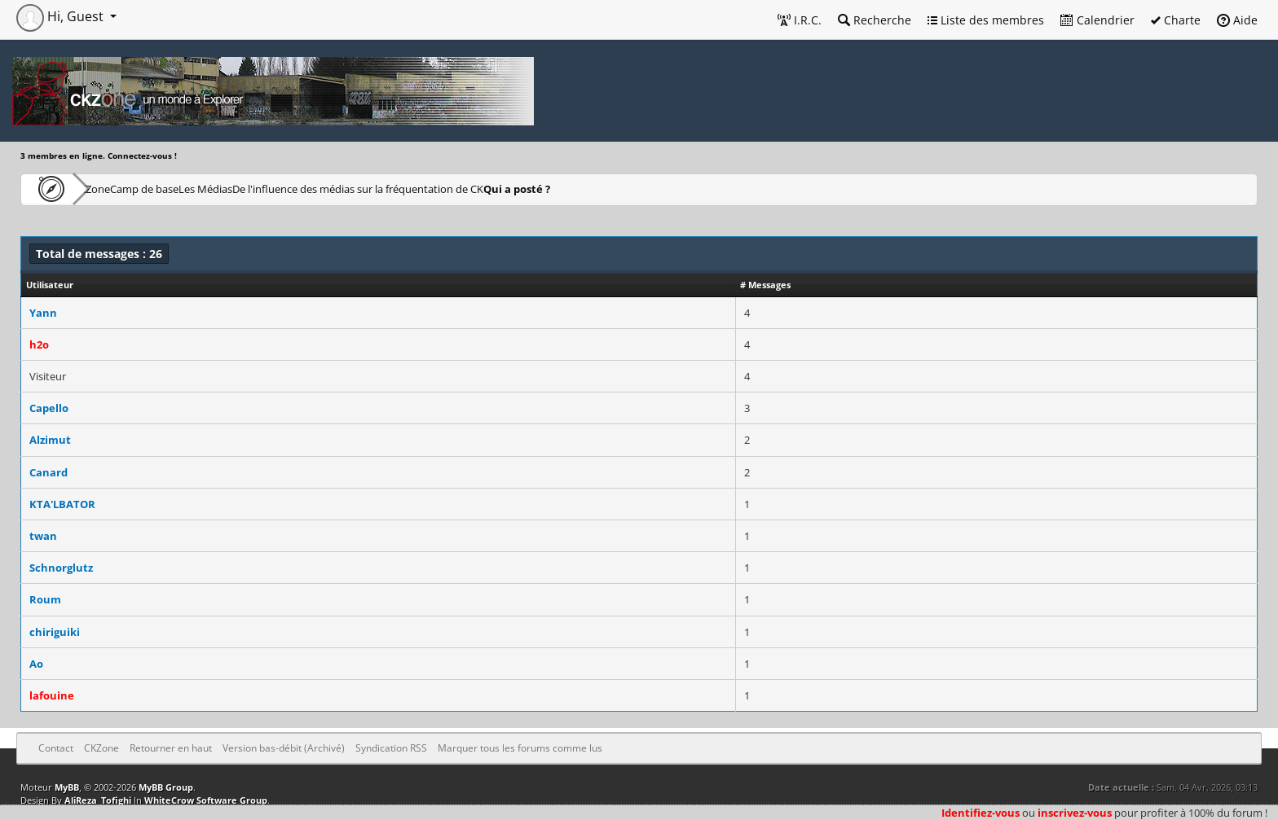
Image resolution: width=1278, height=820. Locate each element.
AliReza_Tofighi (97, 800)
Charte (1176, 20)
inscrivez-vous (1075, 812)
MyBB (67, 787)
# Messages (765, 284)
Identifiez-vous (980, 812)
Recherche (874, 20)
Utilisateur (49, 284)
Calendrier (1097, 20)
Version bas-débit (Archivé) (284, 748)
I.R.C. (800, 20)
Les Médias (288, 188)
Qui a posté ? (645, 188)
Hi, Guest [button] (61, 16)
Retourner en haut (171, 748)
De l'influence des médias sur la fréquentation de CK (465, 188)
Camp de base (197, 188)
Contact (55, 748)
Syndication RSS (391, 748)
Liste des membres (986, 20)
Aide (1237, 20)
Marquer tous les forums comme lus (520, 748)
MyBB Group (166, 787)
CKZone (114, 188)
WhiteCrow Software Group (205, 800)
